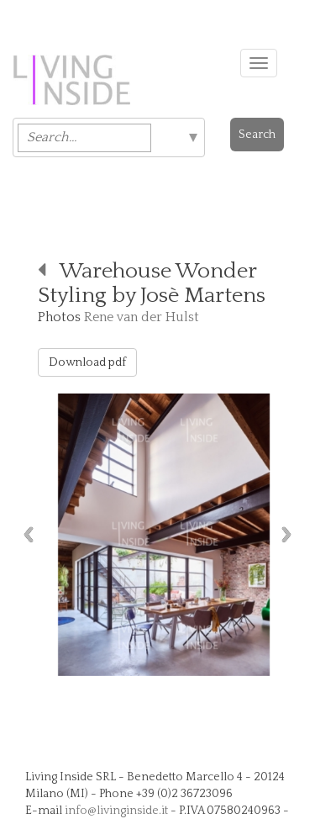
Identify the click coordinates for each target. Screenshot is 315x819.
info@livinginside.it (116, 810)
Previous (24, 534)
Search (257, 134)
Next (290, 534)
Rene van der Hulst (141, 317)
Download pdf (87, 362)
